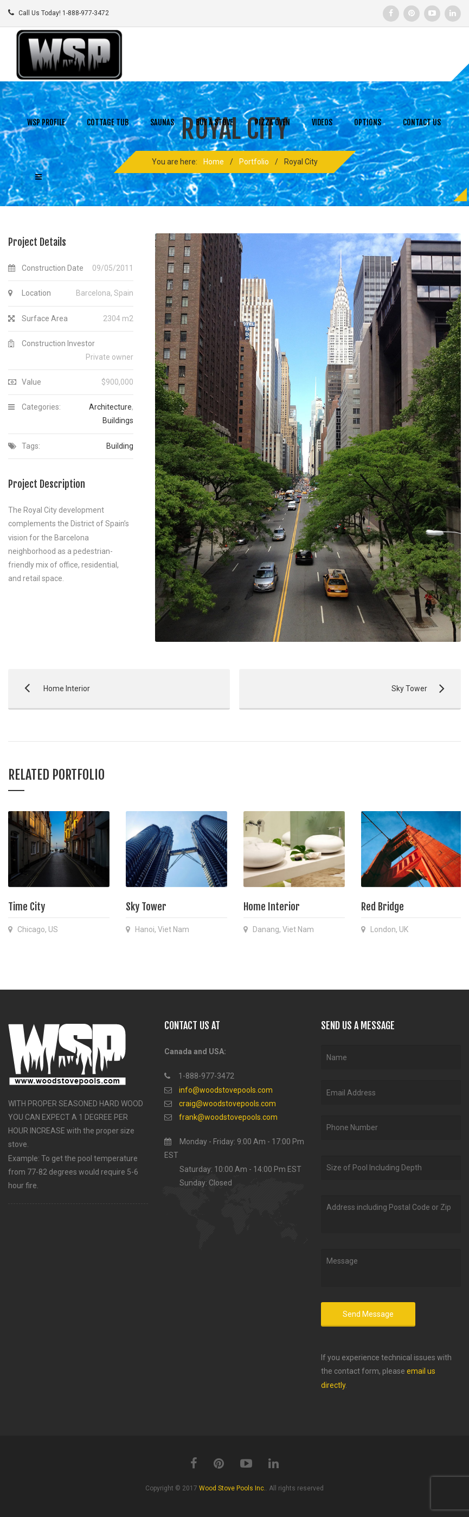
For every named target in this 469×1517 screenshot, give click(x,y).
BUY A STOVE (214, 122)
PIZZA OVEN (272, 122)
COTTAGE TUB (108, 122)
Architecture (110, 407)
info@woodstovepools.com (226, 1090)
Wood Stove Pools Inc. (232, 1488)
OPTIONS (367, 122)
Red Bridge (382, 907)
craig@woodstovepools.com (227, 1103)
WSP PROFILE (46, 122)
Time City (26, 907)
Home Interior (49, 688)
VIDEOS (322, 122)
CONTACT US (422, 122)
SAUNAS (162, 122)
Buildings (117, 420)
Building (119, 446)
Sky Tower (344, 688)
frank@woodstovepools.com (228, 1117)
